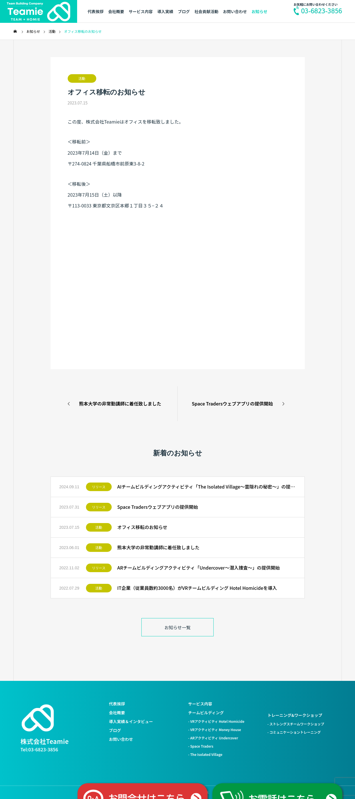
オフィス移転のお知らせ (142, 527)
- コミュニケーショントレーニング (294, 732)
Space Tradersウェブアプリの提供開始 (157, 506)
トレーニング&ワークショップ (294, 715)
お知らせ (260, 11)
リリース (98, 486)
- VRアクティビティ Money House (214, 729)
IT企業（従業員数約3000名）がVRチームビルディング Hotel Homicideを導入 (197, 587)
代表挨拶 (96, 11)
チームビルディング (206, 712)
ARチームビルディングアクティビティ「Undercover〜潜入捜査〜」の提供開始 (198, 567)
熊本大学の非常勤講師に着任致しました (158, 547)
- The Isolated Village (205, 754)
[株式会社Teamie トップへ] (38, 718)
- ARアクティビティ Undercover (213, 737)
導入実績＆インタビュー (131, 721)
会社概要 (116, 11)
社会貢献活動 (206, 11)
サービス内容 (141, 11)
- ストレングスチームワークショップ (295, 723)
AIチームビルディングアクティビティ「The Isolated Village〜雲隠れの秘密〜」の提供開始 (206, 486)
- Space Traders (200, 746)
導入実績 (165, 11)
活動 (81, 78)
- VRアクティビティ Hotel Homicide (216, 721)
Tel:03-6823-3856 (39, 749)
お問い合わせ (235, 11)
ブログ (184, 11)
